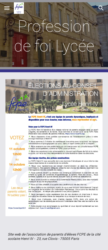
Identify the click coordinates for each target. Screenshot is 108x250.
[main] (54, 36)
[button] (7, 8)
